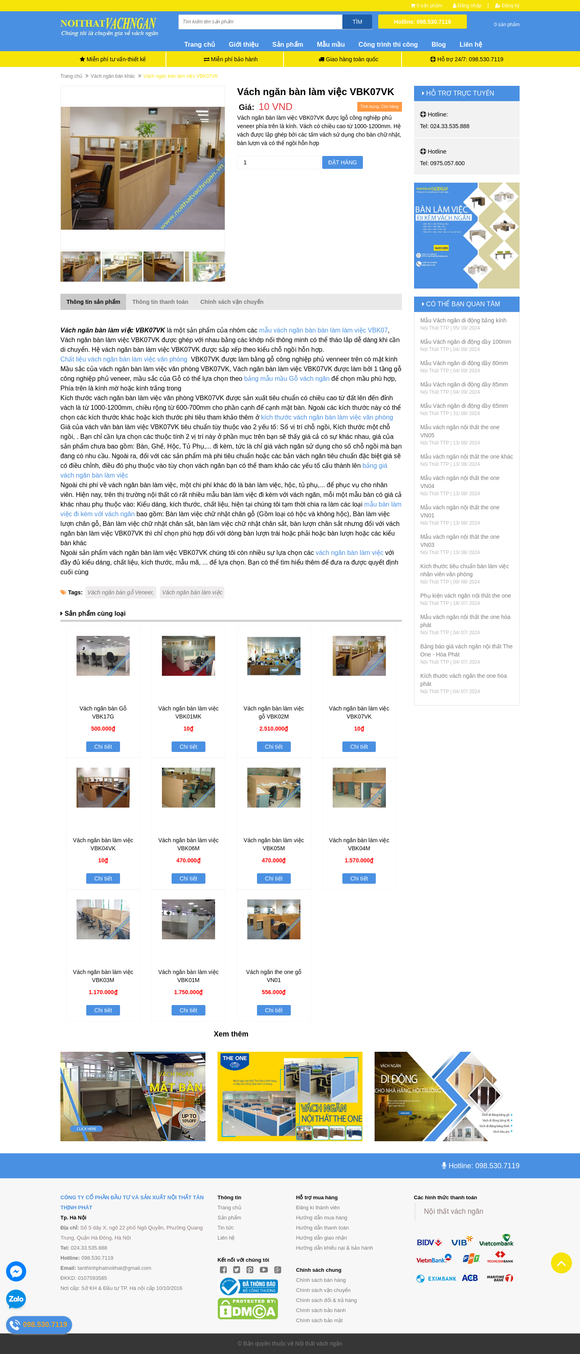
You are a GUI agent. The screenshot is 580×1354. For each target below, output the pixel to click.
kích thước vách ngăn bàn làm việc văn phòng (327, 417)
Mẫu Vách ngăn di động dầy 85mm (464, 384)
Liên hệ (226, 1238)
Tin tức (226, 1228)
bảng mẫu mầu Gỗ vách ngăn (286, 378)
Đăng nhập (467, 5)
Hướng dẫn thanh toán (322, 1228)
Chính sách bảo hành (321, 1310)
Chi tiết (103, 746)
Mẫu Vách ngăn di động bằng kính (463, 320)
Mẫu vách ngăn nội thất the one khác (466, 456)
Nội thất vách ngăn (453, 1211)
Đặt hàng (342, 162)
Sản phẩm (229, 1218)
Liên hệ (471, 44)
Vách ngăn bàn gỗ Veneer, (120, 592)
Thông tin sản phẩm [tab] (93, 302)
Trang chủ (229, 1207)
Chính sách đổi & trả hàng (326, 1300)
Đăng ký (507, 5)
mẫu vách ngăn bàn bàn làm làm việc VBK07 (322, 330)
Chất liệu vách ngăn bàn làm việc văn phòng (124, 359)
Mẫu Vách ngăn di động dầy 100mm (466, 341)
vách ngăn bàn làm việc (349, 552)
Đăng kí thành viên (318, 1207)
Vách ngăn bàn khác (113, 76)
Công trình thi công (388, 44)
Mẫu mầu (331, 44)
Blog (439, 44)
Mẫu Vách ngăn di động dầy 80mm (464, 363)
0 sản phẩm (429, 5)
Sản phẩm (287, 44)
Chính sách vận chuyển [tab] (232, 302)
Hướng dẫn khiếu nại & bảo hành (334, 1248)
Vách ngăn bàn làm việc (192, 592)
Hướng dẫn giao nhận (321, 1238)
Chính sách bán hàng (321, 1280)
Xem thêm (231, 1034)
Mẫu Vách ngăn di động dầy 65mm (464, 406)
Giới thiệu (244, 44)
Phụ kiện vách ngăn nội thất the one (465, 595)
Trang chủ (199, 44)
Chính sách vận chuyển (323, 1290)
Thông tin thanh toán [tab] (160, 302)
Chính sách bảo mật (319, 1320)
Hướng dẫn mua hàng (321, 1218)
